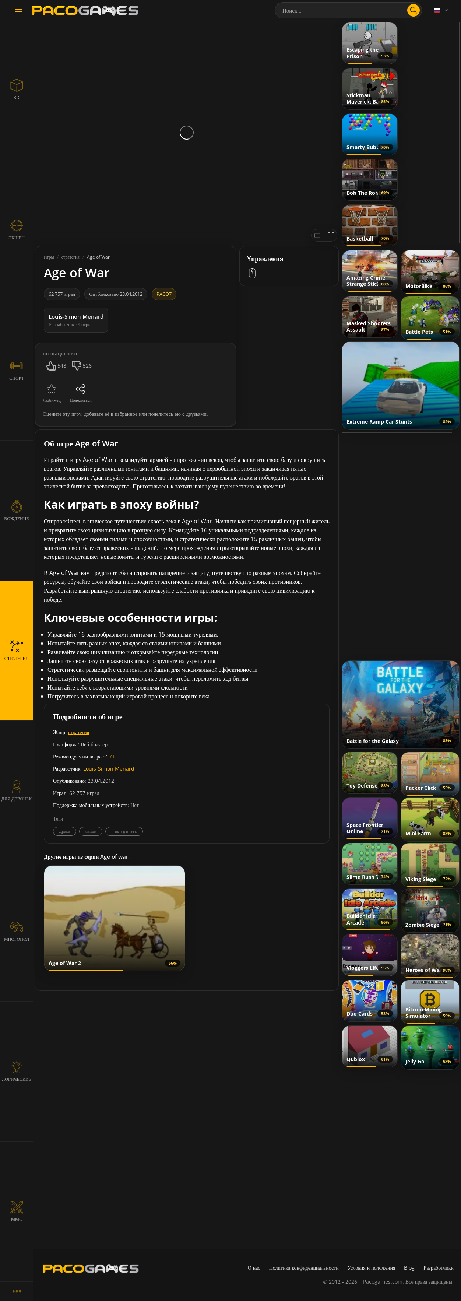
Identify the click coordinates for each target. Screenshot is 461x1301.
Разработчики (438, 1267)
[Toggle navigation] (18, 12)
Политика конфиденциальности (304, 1267)
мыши (90, 831)
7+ (112, 756)
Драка (64, 831)
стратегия (78, 732)
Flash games (124, 831)
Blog (409, 1267)
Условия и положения (371, 1267)
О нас (254, 1267)
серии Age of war (106, 856)
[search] (413, 10)
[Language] (441, 10)
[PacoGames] (91, 1268)
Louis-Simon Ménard (108, 768)
